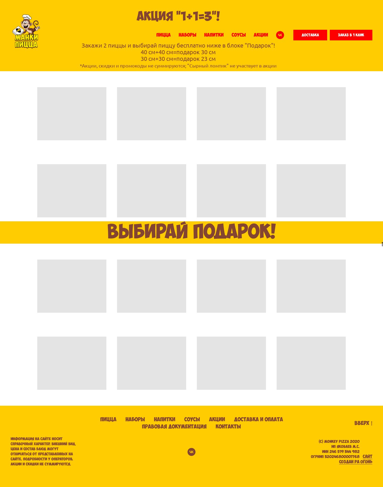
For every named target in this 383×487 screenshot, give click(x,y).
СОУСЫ (239, 35)
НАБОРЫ (187, 35)
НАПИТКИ (214, 35)
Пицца (108, 419)
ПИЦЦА (163, 35)
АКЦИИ (261, 35)
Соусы (192, 419)
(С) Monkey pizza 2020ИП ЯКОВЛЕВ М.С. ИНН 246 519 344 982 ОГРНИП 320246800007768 (335, 449)
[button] (310, 35)
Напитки (164, 419)
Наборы (135, 419)
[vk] (280, 35)
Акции (217, 419)
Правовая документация (174, 426)
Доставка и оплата (258, 419)
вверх (363, 423)
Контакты (228, 426)
